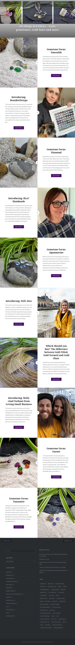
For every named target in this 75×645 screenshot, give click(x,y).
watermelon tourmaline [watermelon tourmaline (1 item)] (46, 627)
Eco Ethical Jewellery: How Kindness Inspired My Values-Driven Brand (53, 555)
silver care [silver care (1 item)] (54, 619)
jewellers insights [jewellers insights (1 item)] (55, 604)
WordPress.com (49, 642)
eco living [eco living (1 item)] (51, 595)
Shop (70, 3)
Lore (7, 606)
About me (8, 572)
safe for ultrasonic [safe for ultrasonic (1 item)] (44, 619)
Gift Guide (8, 587)
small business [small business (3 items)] (61, 619)
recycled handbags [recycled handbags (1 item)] (44, 616)
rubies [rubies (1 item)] (52, 616)
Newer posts (68, 540)
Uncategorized (9, 616)
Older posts (6, 540)
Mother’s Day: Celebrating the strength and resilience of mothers (53, 571)
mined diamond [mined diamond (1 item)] (44, 610)
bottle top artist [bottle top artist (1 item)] (52, 586)
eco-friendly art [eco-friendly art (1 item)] (52, 592)
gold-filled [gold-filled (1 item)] (47, 601)
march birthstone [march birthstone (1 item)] (56, 607)
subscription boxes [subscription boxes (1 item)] (56, 622)
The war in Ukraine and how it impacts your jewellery (52, 567)
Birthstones (9, 575)
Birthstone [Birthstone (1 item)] (50, 583)
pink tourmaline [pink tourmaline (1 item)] (56, 613)
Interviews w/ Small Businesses (14, 594)
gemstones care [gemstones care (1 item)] (61, 598)
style (7, 612)
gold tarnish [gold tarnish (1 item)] (62, 601)
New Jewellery (9, 609)
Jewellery (8, 597)
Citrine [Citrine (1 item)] (65, 586)
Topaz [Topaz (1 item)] (41, 624)
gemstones (9, 584)
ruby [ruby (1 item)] (57, 616)
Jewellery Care (9, 600)
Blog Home (55, 3)
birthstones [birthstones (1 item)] (43, 586)
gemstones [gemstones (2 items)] (52, 598)
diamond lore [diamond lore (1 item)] (43, 592)
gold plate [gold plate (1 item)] (54, 601)
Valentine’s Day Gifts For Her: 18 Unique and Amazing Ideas (52, 563)
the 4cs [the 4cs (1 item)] (64, 622)
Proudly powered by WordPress (28, 642)
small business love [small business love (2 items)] (45, 622)
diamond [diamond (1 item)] (63, 589)
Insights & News (10, 591)
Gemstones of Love (44, 559)
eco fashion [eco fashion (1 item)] (61, 592)
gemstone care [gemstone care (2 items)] (44, 598)
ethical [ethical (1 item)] (57, 595)
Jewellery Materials (11, 603)
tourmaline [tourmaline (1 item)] (48, 624)
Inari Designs (10, 3)
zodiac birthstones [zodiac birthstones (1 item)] (58, 627)
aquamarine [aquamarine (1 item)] (43, 583)
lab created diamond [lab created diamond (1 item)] (45, 607)
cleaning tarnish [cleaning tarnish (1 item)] (55, 589)
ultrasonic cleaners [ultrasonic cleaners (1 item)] (57, 624)
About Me (63, 3)
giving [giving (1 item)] (41, 601)
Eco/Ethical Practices (11, 581)
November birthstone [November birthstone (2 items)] (45, 613)
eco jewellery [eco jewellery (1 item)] (43, 595)
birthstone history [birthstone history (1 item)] (59, 583)
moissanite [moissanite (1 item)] (52, 610)
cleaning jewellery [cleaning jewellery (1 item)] (44, 589)
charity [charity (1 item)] (59, 586)
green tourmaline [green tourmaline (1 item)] (44, 604)
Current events (9, 578)
